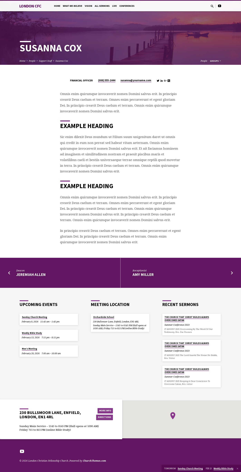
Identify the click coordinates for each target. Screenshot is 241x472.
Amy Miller (143, 274)
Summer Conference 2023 (177, 324)
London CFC (30, 6)
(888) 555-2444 (106, 80)
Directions (104, 417)
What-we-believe (72, 5)
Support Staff (45, 60)
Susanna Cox (61, 60)
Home (57, 5)
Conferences (126, 5)
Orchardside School (103, 317)
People (32, 60)
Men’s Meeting (29, 348)
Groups (215, 61)
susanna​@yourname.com (135, 80)
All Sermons (102, 5)
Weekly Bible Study (32, 333)
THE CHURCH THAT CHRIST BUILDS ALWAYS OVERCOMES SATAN (187, 319)
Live (114, 5)
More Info (104, 410)
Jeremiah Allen (31, 274)
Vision (88, 5)
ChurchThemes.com (94, 460)
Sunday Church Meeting (34, 317)
